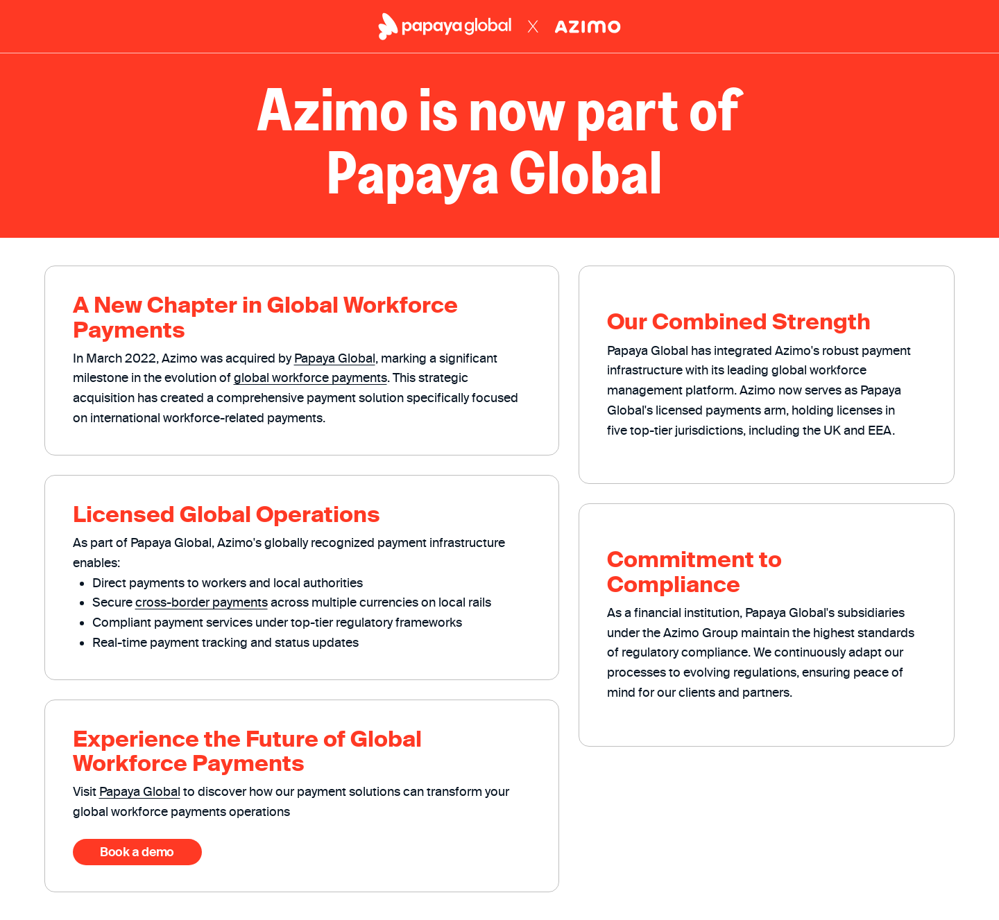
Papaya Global (334, 358)
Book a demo (137, 851)
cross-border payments (201, 602)
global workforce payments (310, 377)
